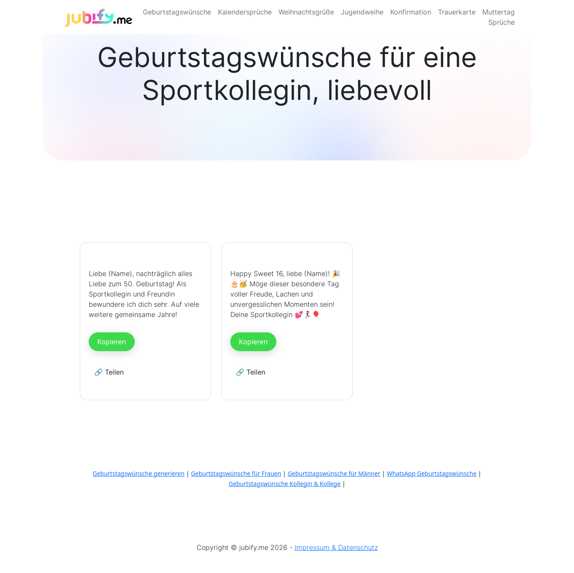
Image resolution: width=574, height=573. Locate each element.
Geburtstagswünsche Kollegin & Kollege (284, 484)
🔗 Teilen (109, 372)
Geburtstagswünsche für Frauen (236, 473)
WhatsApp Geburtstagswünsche (432, 473)
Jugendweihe (362, 12)
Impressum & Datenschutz (336, 547)
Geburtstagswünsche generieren (138, 473)
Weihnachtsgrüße (306, 12)
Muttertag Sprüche (498, 17)
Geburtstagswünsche (177, 12)
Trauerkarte (456, 12)
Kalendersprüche (245, 12)
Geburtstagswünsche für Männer (333, 473)
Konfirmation (410, 12)
